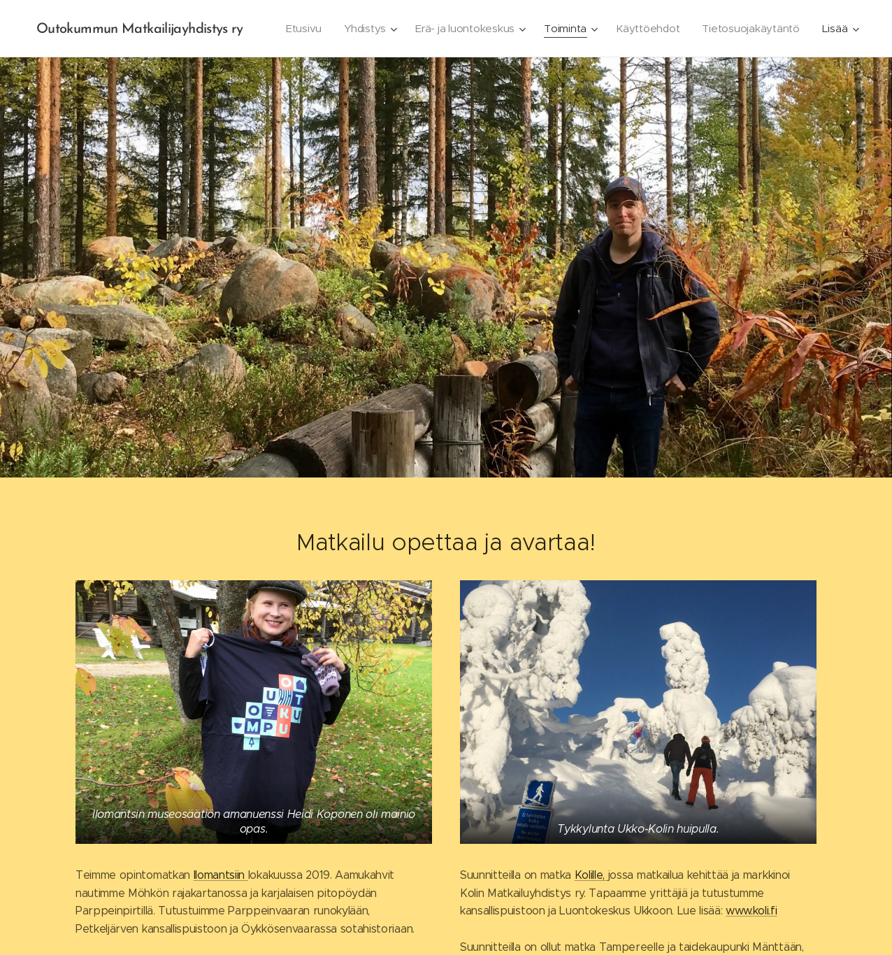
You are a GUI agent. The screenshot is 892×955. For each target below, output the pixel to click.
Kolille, (591, 875)
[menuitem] (419, 28)
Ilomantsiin (221, 875)
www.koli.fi (751, 910)
